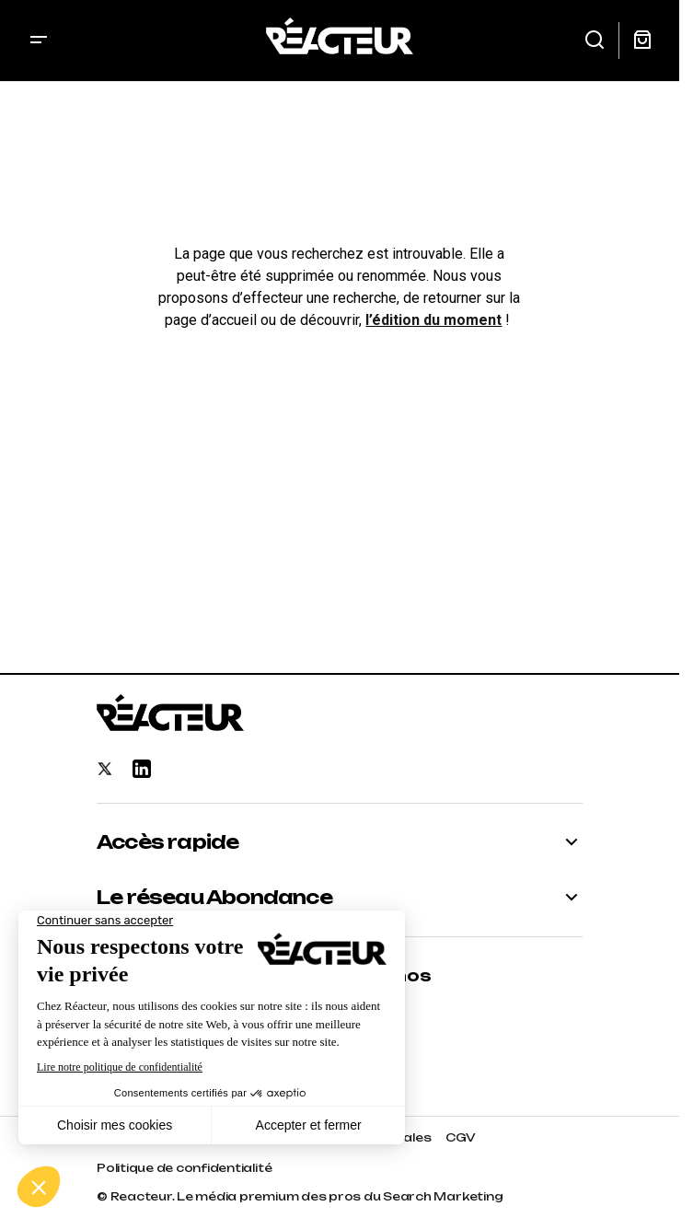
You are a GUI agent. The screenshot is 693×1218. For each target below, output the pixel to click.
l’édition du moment (433, 320)
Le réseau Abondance (214, 897)
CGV (460, 1137)
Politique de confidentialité (184, 1168)
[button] (39, 40)
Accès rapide (167, 842)
